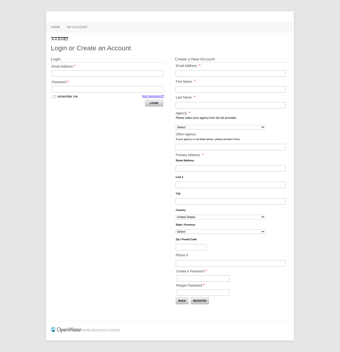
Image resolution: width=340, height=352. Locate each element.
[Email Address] (230, 73)
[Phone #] (230, 263)
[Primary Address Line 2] (230, 185)
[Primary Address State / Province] (220, 231)
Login (154, 103)
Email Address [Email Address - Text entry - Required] (65, 66)
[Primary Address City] (230, 201)
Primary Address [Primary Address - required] (191, 155)
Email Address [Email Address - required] (189, 66)
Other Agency (186, 134)
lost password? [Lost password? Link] (153, 96)
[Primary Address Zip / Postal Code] (191, 247)
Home (55, 27)
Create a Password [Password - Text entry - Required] (193, 271)
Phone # (182, 255)
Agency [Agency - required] (184, 113)
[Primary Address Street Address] (230, 168)
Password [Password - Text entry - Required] (62, 82)
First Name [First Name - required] (187, 81)
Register (199, 300)
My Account (77, 27)
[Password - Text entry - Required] (108, 89)
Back (182, 300)
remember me (67, 96)
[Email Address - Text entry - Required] (108, 73)
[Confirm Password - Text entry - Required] (203, 292)
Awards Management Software (100, 329)
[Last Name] (230, 105)
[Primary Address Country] (220, 217)
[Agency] (220, 127)
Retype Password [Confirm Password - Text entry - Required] (192, 285)
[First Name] (230, 89)
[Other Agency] (230, 147)
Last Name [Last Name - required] (187, 97)
